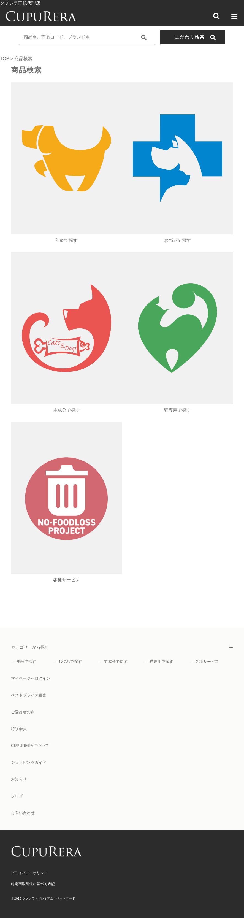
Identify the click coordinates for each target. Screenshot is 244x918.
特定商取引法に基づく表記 (33, 884)
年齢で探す (26, 661)
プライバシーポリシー (29, 873)
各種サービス (207, 661)
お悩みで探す (70, 661)
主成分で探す (116, 661)
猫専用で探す (161, 661)
